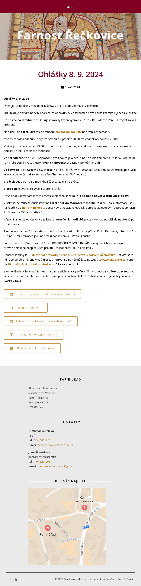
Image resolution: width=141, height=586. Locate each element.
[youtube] (11, 579)
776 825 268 (42, 461)
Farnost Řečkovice (70, 35)
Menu (70, 7)
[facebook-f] (6, 579)
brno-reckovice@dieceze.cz (55, 445)
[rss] (16, 579)
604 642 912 (42, 440)
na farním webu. (34, 207)
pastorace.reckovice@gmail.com (58, 466)
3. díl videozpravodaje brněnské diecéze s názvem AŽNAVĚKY (72, 255)
